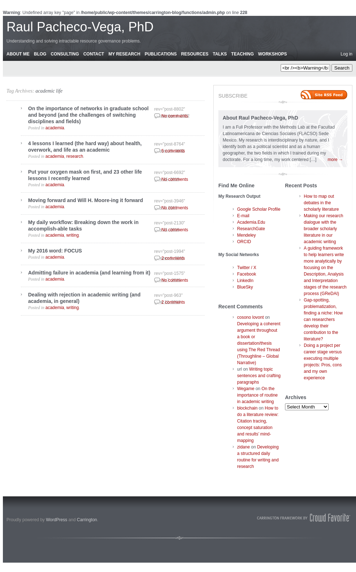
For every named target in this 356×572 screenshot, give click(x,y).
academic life (48, 91)
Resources (194, 54)
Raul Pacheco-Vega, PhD (79, 26)
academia (54, 127)
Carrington (87, 519)
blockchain (247, 408)
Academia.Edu (251, 222)
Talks (220, 54)
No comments (174, 116)
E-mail (243, 215)
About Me (18, 54)
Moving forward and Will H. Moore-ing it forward (85, 200)
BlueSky (245, 287)
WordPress (56, 519)
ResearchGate (251, 228)
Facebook (246, 274)
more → (335, 159)
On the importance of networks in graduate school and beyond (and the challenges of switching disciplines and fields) (88, 115)
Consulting (65, 54)
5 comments (173, 150)
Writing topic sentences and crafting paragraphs (259, 376)
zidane (243, 447)
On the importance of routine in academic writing (257, 395)
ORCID (244, 241)
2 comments (173, 258)
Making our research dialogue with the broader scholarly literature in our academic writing (323, 228)
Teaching (242, 54)
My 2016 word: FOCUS (55, 251)
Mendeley (246, 235)
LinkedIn (245, 280)
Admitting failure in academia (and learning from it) (89, 273)
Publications (160, 54)
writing (72, 235)
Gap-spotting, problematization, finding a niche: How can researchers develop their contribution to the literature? (323, 319)
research (74, 156)
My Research (124, 54)
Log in (346, 54)
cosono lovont (250, 317)
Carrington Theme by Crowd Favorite (303, 517)
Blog (40, 54)
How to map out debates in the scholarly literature (321, 203)
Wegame (245, 388)
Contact (93, 54)
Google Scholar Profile (258, 209)
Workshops (272, 54)
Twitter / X (246, 267)
